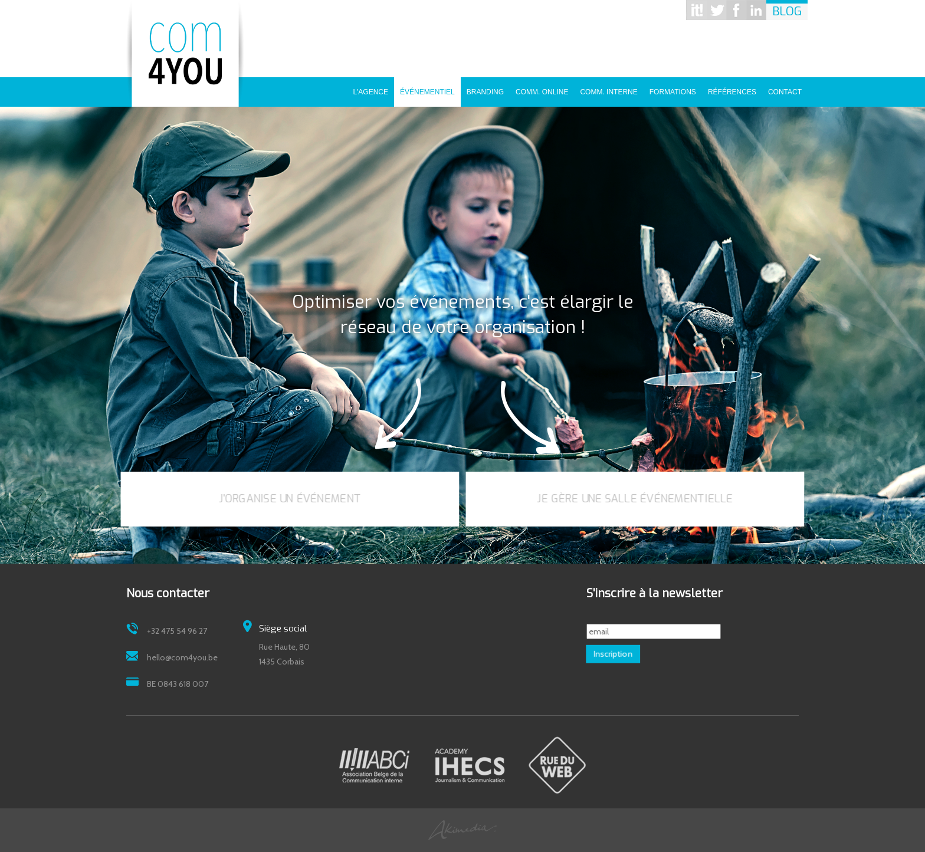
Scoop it (696, 10)
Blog (787, 11)
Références (732, 88)
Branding (485, 88)
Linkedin (756, 10)
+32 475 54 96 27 (177, 631)
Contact (785, 88)
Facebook (736, 10)
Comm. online (542, 88)
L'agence (370, 88)
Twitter (716, 10)
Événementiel (427, 88)
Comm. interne (608, 88)
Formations (673, 88)
